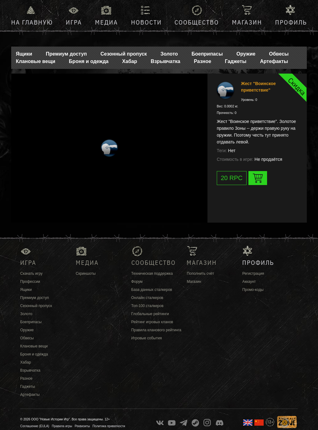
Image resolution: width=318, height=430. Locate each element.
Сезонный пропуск (123, 54)
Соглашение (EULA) (34, 426)
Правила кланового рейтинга (156, 330)
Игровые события (146, 338)
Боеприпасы (207, 54)
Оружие (245, 54)
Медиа (106, 22)
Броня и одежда (89, 61)
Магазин (247, 22)
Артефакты (274, 61)
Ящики (24, 54)
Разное (202, 61)
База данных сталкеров (151, 289)
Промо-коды (252, 289)
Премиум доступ (66, 54)
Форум (137, 281)
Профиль (291, 22)
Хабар (129, 61)
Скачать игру (31, 273)
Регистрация (253, 273)
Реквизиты (82, 426)
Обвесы (278, 54)
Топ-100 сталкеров (147, 306)
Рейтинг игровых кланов (152, 322)
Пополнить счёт (200, 273)
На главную (32, 22)
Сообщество (197, 22)
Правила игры (62, 426)
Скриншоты (86, 273)
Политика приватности (109, 426)
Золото (169, 54)
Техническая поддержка (152, 273)
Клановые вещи (35, 61)
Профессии (30, 281)
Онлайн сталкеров (147, 298)
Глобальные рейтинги (150, 314)
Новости (146, 22)
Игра (74, 22)
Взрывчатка (165, 61)
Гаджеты (235, 61)
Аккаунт (249, 281)
